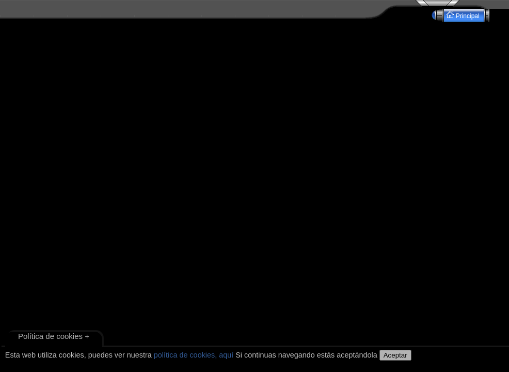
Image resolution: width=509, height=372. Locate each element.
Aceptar (395, 355)
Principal (464, 15)
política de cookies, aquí (193, 355)
